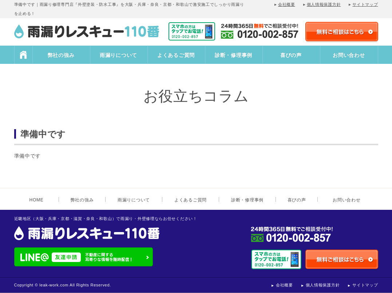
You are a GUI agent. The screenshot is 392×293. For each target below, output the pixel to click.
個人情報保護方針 (324, 4)
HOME (23, 55)
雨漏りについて (118, 55)
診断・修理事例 (233, 55)
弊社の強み (61, 55)
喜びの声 (291, 55)
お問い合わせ (349, 55)
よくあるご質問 (176, 55)
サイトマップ (365, 4)
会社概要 (286, 4)
